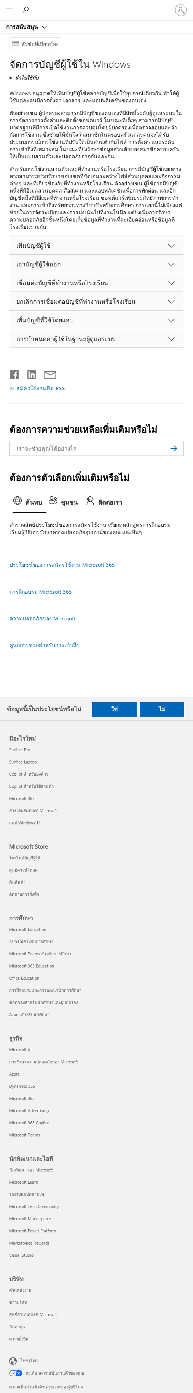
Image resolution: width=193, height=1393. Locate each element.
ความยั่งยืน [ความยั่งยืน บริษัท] (19, 1339)
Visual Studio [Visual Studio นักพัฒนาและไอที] (21, 1255)
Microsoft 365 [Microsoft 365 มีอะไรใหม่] (22, 798)
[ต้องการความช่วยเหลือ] (26, 10)
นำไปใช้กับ (26, 77)
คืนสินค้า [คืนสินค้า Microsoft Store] (17, 882)
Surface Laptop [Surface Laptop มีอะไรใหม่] (23, 762)
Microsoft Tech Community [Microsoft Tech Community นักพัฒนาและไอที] (34, 1206)
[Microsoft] (96, 5)
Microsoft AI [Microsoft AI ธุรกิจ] (20, 1049)
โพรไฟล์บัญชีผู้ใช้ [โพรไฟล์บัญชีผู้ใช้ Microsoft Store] (24, 858)
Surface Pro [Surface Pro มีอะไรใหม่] (19, 749)
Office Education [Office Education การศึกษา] (24, 978)
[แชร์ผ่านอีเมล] (46, 373)
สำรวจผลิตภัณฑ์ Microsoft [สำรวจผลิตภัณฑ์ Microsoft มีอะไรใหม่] (33, 810)
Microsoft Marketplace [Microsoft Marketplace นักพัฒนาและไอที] (30, 1218)
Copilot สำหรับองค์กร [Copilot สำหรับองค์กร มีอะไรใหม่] (28, 774)
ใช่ (114, 709)
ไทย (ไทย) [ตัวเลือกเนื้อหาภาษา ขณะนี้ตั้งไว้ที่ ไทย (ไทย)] (29, 1360)
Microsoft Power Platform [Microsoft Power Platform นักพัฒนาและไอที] (32, 1231)
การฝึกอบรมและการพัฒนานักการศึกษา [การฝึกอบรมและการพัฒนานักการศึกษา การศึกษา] (45, 990)
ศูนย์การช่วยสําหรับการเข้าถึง (44, 645)
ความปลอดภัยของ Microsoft (42, 618)
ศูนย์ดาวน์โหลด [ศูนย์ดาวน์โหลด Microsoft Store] (23, 870)
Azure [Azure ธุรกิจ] (14, 1074)
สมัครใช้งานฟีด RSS (40, 388)
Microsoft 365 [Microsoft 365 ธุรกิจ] (22, 1098)
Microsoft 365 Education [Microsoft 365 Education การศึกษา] (31, 966)
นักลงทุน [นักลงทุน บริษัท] (17, 1326)
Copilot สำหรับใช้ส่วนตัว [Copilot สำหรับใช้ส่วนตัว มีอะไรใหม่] (31, 786)
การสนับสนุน (22, 26)
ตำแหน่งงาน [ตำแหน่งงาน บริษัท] (20, 1290)
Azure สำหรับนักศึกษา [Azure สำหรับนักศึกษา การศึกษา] (29, 1014)
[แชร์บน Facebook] (15, 373)
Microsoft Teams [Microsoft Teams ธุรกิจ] (24, 1135)
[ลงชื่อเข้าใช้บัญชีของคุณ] (181, 10)
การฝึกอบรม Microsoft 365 (41, 591)
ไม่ (162, 709)
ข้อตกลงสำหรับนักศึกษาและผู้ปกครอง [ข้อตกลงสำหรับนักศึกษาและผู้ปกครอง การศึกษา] (43, 1002)
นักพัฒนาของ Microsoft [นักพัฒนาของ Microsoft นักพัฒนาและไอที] (31, 1170)
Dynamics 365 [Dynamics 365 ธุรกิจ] (22, 1086)
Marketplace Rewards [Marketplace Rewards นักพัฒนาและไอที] (29, 1243)
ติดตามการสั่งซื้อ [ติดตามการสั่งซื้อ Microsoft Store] (24, 894)
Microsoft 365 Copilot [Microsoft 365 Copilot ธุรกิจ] (29, 1122)
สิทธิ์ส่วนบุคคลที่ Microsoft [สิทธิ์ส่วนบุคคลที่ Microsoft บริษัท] (33, 1314)
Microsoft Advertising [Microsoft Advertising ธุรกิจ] (29, 1110)
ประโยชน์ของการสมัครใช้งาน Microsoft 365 (62, 564)
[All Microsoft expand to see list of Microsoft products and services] (9, 10)
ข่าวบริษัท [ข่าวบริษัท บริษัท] (18, 1302)
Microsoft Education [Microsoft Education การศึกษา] (27, 929)
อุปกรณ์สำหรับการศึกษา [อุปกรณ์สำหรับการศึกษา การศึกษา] (31, 941)
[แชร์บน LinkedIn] (28, 373)
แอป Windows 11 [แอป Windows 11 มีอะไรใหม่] (25, 823)
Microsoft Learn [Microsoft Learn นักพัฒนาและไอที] (23, 1182)
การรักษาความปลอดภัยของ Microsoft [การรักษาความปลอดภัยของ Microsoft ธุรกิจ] (43, 1062)
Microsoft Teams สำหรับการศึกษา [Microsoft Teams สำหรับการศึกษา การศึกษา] (40, 953)
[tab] (29, 503)
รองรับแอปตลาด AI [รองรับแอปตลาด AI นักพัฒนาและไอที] (26, 1194)
